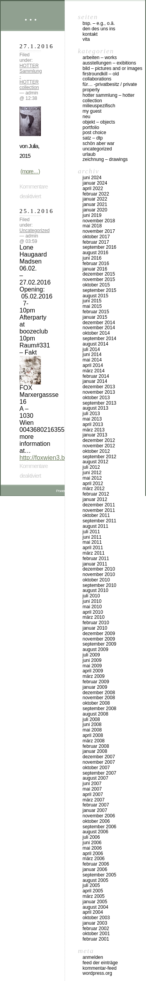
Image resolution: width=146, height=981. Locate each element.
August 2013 (95, 408)
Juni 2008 (92, 724)
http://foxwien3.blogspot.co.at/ (60, 457)
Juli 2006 (91, 837)
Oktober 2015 (96, 285)
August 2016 (95, 252)
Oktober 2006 (96, 821)
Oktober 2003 (96, 917)
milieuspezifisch (99, 105)
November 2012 (99, 446)
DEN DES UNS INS (99, 28)
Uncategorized (34, 230)
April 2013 (93, 424)
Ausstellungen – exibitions (109, 63)
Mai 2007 (92, 789)
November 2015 (99, 279)
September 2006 (99, 826)
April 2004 (93, 912)
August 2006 (95, 831)
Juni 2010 (92, 601)
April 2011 (93, 547)
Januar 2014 (95, 381)
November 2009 (99, 639)
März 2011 (94, 553)
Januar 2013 (95, 435)
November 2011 (99, 510)
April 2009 (93, 671)
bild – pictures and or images (112, 68)
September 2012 (99, 456)
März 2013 (94, 430)
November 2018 (99, 220)
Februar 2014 (96, 376)
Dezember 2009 (99, 633)
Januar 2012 (95, 499)
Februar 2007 (96, 805)
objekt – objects (99, 122)
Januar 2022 (95, 199)
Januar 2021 (95, 204)
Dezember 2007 (99, 756)
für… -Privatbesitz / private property (110, 87)
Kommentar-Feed (99, 968)
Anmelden (93, 957)
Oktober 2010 (96, 580)
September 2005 (99, 875)
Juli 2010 (91, 596)
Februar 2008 (96, 746)
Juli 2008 (91, 719)
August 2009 (95, 649)
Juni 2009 (92, 660)
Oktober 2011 (96, 515)
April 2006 (93, 853)
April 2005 (93, 891)
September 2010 (99, 585)
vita (86, 39)
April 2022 (93, 188)
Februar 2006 (96, 864)
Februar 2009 (96, 681)
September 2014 (99, 338)
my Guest (92, 111)
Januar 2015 (95, 317)
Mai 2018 (92, 226)
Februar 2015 (96, 311)
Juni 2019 (92, 215)
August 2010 (95, 590)
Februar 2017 (96, 242)
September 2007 (99, 773)
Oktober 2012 (96, 451)
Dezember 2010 (99, 569)
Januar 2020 (95, 210)
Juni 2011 (92, 537)
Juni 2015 (92, 301)
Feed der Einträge (100, 962)
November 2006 (99, 816)
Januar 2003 (95, 923)
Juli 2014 (91, 349)
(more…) (30, 171)
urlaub (89, 154)
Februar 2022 (96, 194)
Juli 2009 (91, 655)
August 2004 (95, 907)
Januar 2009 (95, 687)
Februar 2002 (96, 928)
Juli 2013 (91, 413)
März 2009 (94, 676)
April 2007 (93, 794)
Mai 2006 (92, 848)
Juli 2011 (91, 531)
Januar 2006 (95, 869)
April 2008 (93, 735)
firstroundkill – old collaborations (101, 76)
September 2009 (99, 644)
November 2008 (99, 697)
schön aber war (98, 143)
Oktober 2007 (96, 767)
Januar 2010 (95, 628)
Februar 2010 (96, 622)
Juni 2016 (92, 258)
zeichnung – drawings (105, 159)
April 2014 (93, 365)
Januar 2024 (95, 183)
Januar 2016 (95, 269)
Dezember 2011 (99, 505)
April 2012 (93, 483)
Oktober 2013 (96, 397)
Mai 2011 (92, 542)
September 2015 (99, 290)
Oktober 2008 (96, 703)
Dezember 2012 (99, 440)
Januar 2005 (95, 901)
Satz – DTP (93, 138)
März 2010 (94, 617)
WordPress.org (97, 973)
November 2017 (99, 231)
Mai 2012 (92, 478)
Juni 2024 (92, 177)
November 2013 (99, 392)
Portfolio (91, 127)
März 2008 (94, 741)
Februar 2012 (96, 494)
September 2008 (99, 708)
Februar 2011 (96, 558)
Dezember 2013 (99, 386)
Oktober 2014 (96, 333)
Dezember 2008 (99, 692)
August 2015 (95, 295)
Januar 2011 (95, 564)
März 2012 (94, 488)
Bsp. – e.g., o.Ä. (99, 23)
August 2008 (95, 714)
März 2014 (94, 371)
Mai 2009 (92, 666)
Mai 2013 (92, 419)
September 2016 (99, 247)
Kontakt (90, 34)
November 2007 (99, 762)
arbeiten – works (100, 57)
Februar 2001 (96, 939)
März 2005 (94, 896)
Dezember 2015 (99, 274)
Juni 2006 (92, 842)
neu (86, 116)
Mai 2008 (92, 730)
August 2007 (95, 778)
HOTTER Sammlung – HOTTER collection (108, 98)
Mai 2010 (92, 606)
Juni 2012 (92, 472)
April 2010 (93, 612)
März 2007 (94, 800)
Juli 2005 (91, 885)
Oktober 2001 (96, 933)
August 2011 (95, 526)
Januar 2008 (95, 751)
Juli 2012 (91, 467)
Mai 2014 (92, 360)
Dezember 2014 (99, 322)
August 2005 (95, 880)
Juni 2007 (92, 783)
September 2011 (99, 521)
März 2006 (94, 858)
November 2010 (99, 574)
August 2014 (95, 344)
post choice (94, 132)
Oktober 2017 (96, 236)
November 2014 (99, 327)
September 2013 (99, 403)
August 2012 (95, 461)
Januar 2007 (95, 810)
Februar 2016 (96, 263)
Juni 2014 (92, 354)
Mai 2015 (92, 306)
